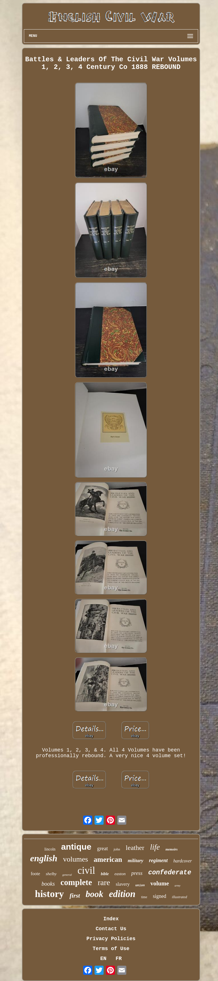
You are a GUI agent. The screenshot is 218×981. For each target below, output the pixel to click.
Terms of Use (111, 948)
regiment (158, 860)
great (102, 848)
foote (35, 873)
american (108, 859)
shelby (51, 873)
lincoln (49, 849)
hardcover (182, 860)
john (117, 849)
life (155, 847)
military (135, 860)
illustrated (179, 897)
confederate (169, 872)
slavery (123, 884)
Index (111, 919)
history (49, 894)
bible (105, 874)
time (144, 897)
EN (103, 958)
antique (76, 846)
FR (119, 958)
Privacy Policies (111, 939)
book (94, 894)
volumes (75, 859)
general (67, 874)
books (48, 884)
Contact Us (111, 929)
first (75, 895)
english (43, 858)
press (136, 873)
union (140, 885)
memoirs (171, 849)
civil (86, 870)
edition (122, 894)
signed (159, 896)
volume (159, 883)
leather (135, 847)
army (178, 885)
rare (104, 882)
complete (76, 882)
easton (119, 873)
